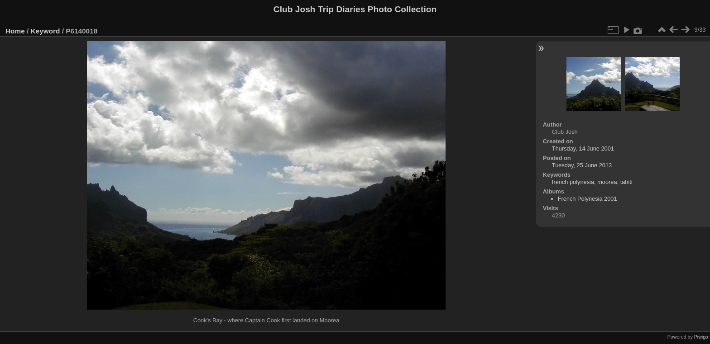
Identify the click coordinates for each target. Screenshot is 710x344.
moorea (607, 182)
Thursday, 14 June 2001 (583, 148)
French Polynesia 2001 (587, 198)
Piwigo (701, 336)
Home (15, 31)
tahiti (626, 182)
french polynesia (573, 182)
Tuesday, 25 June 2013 (582, 165)
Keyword (45, 31)
